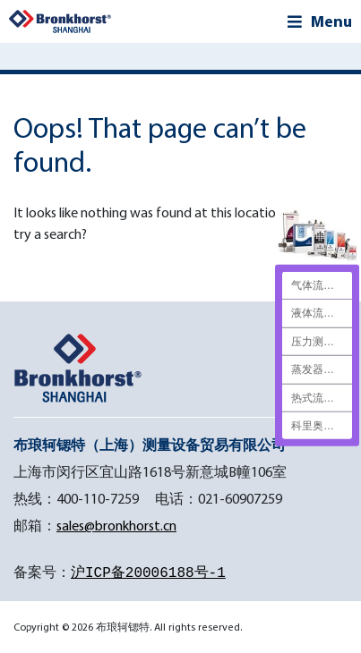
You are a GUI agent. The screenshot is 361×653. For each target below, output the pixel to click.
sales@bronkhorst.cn (116, 525)
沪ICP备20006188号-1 (148, 573)
